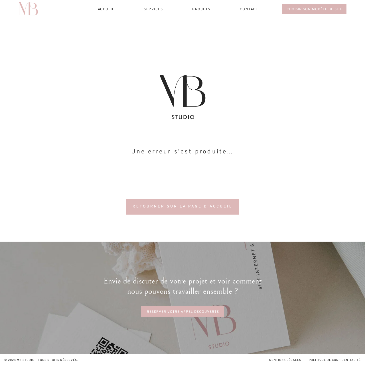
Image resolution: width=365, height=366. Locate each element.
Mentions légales (285, 360)
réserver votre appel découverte (183, 312)
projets (201, 9)
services (153, 9)
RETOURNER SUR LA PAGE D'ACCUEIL (182, 206)
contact (249, 9)
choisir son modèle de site (314, 9)
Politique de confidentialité (335, 360)
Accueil (106, 9)
